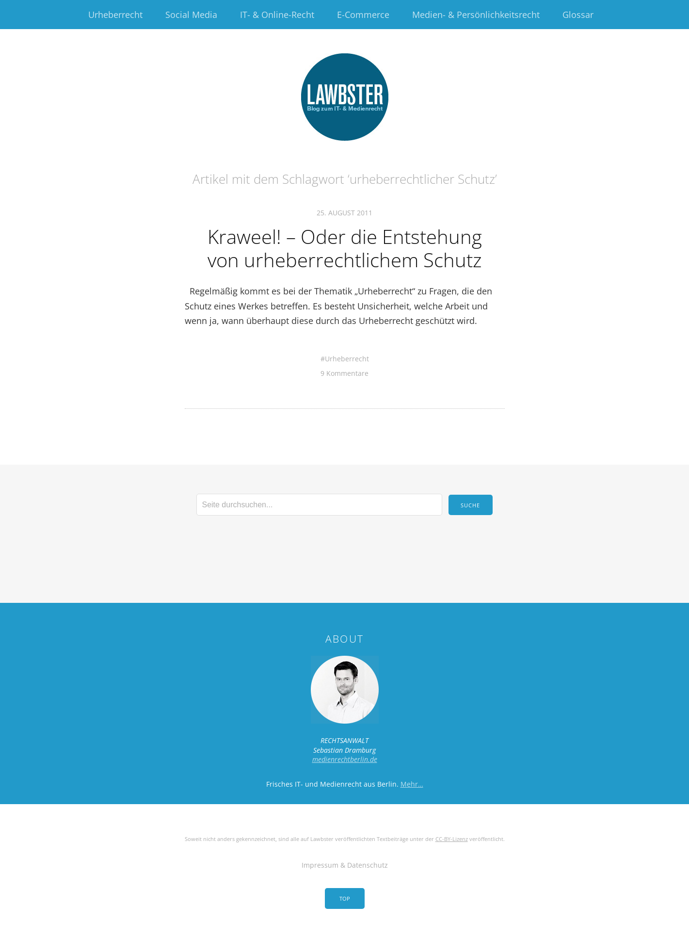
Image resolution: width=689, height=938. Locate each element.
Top (344, 898)
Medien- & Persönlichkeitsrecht (476, 14)
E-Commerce (363, 14)
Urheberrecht (115, 14)
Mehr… (412, 784)
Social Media (191, 14)
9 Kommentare (344, 373)
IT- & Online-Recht (277, 14)
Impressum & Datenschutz (345, 865)
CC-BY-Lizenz (451, 838)
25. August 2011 (344, 212)
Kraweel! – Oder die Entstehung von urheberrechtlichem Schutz (345, 248)
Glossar (577, 14)
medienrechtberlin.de (344, 759)
